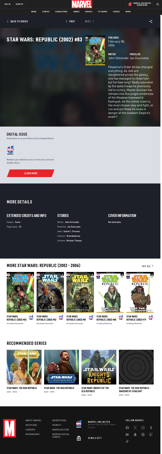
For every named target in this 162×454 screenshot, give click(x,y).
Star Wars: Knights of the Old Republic (95, 373)
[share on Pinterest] (143, 420)
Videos (116, 11)
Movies (88, 11)
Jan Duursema (111, 68)
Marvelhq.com (60, 414)
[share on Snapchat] (135, 420)
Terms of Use (13, 442)
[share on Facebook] (127, 413)
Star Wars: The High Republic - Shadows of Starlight (135, 373)
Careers (30, 414)
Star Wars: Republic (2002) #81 (76, 301)
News (34, 11)
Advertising (59, 405)
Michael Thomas (74, 223)
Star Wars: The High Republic (22, 371)
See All (148, 249)
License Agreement (124, 442)
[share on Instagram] (143, 413)
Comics (45, 11)
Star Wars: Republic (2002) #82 (46, 301)
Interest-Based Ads (144, 442)
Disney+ (57, 410)
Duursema (19, 307)
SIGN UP (19, 4)
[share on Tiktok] (127, 426)
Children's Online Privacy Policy (99, 442)
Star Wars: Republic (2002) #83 (16, 301)
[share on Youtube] (127, 420)
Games (76, 11)
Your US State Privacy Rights (49, 442)
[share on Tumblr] (151, 413)
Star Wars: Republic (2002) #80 (106, 301)
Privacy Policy (28, 442)
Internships (33, 419)
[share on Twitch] (151, 420)
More (128, 11)
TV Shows (102, 11)
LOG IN (7, 4)
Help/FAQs (31, 410)
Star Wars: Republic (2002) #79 (136, 301)
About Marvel (34, 405)
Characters (61, 11)
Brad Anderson (73, 219)
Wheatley (108, 307)
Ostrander (11, 307)
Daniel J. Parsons (72, 214)
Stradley (99, 307)
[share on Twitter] (135, 413)
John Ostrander (63, 68)
